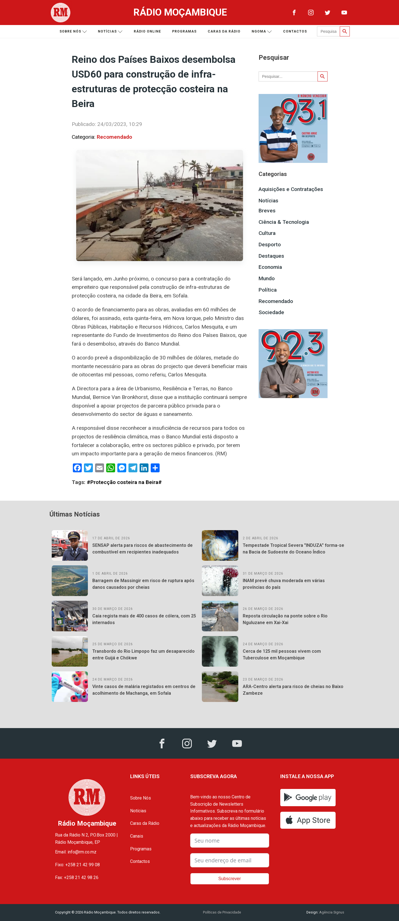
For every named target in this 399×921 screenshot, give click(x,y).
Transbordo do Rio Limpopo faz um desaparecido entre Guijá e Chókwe (143, 655)
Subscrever (229, 878)
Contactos (295, 31)
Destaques (271, 256)
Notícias (110, 31)
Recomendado (114, 137)
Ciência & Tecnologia (284, 222)
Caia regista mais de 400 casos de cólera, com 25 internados (144, 619)
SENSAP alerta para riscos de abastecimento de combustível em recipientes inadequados (142, 549)
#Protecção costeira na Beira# (124, 482)
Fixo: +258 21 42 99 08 (77, 864)
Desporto (270, 244)
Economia (270, 267)
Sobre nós (73, 31)
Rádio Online (147, 31)
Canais (136, 836)
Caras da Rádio (224, 31)
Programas (184, 31)
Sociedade (271, 312)
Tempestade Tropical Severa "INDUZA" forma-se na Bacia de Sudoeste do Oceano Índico (293, 549)
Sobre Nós (140, 798)
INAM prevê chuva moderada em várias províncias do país (284, 584)
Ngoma (262, 31)
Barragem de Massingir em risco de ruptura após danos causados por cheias (143, 584)
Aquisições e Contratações (291, 189)
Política (268, 290)
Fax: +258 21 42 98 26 (76, 877)
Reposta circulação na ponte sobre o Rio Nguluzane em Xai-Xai (285, 619)
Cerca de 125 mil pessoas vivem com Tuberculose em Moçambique (282, 655)
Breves (267, 210)
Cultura (267, 233)
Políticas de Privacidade (222, 912)
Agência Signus (331, 912)
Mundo (267, 278)
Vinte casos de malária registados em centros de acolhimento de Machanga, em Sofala (143, 690)
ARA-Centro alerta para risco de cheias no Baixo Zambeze (293, 690)
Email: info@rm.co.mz (75, 852)
